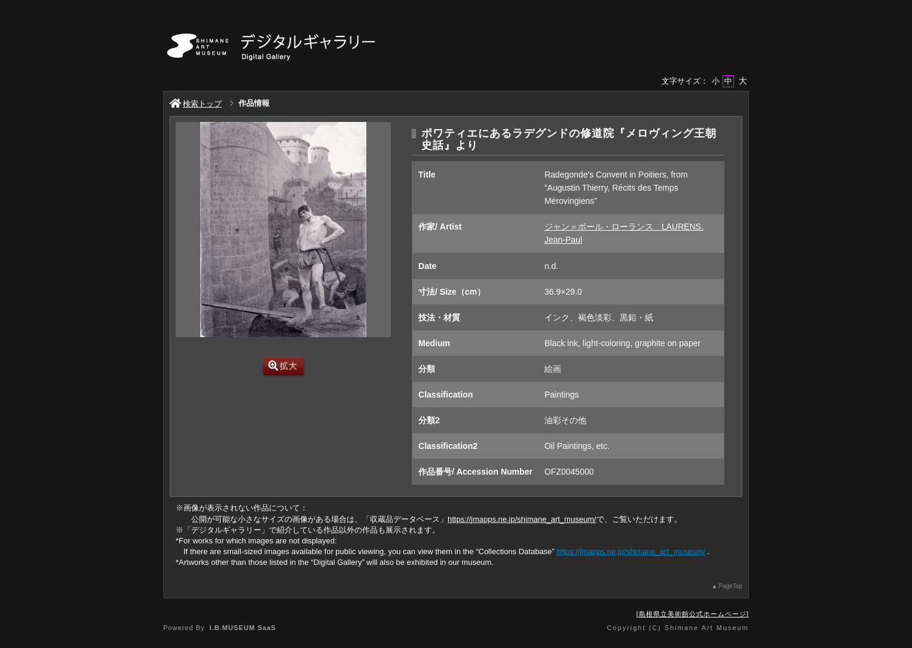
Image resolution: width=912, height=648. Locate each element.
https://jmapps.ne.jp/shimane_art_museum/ (522, 519)
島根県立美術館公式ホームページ (692, 614)
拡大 (283, 366)
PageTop (730, 586)
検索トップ (196, 103)
